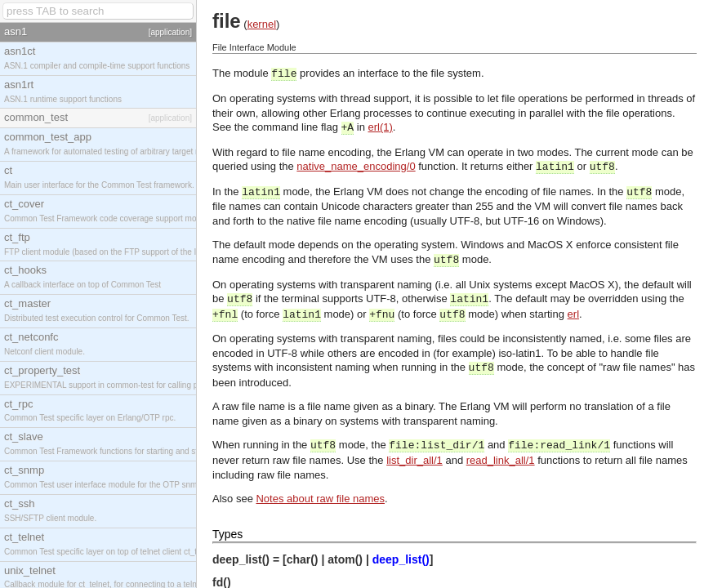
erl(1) (380, 127)
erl (573, 314)
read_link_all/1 (500, 460)
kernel (261, 24)
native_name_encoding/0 (355, 166)
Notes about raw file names (320, 498)
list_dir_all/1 (414, 460)
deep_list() (401, 559)
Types (227, 534)
